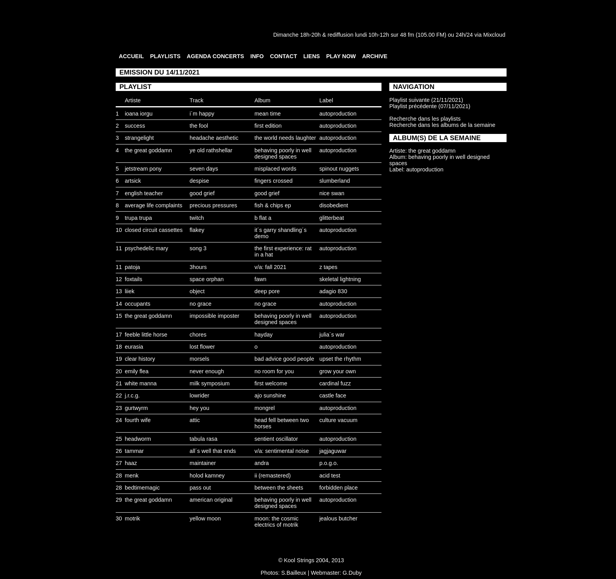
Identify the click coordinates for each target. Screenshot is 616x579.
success (135, 126)
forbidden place (338, 488)
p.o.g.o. (328, 463)
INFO (256, 56)
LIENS (311, 56)
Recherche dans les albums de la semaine (442, 125)
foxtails (133, 279)
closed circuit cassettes (154, 230)
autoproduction (337, 113)
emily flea (137, 371)
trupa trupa (138, 218)
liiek (129, 291)
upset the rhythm (340, 359)
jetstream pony (143, 169)
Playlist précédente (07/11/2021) (429, 106)
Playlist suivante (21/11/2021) (426, 100)
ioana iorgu (138, 113)
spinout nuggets (339, 169)
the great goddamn (148, 150)
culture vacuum (338, 420)
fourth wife (137, 420)
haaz (131, 463)
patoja (132, 267)
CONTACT (283, 56)
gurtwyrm (136, 408)
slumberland (334, 181)
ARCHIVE (374, 56)
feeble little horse (146, 334)
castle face (332, 395)
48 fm (407, 35)
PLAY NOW (341, 56)
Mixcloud (494, 35)
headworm (138, 439)
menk (131, 475)
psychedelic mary (146, 248)
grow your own (337, 371)
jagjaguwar (333, 451)
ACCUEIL (131, 56)
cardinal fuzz (335, 383)
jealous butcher (338, 518)
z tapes (328, 267)
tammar (134, 451)
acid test (329, 475)
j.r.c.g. (132, 395)
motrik (132, 518)
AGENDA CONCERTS (215, 56)
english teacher (144, 193)
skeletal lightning (340, 279)
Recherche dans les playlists (424, 119)
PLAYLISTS (165, 56)
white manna (141, 383)
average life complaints (153, 205)
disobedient (333, 205)
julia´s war (332, 334)
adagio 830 (333, 291)
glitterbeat (331, 218)
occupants (137, 304)
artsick (133, 181)
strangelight (139, 138)
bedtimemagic (142, 488)
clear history (140, 359)
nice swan (331, 193)
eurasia (134, 347)
